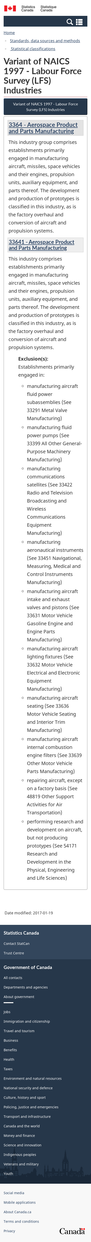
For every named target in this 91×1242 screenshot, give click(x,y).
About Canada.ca (17, 1212)
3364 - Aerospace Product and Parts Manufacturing (43, 127)
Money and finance (19, 1135)
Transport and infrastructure (27, 1116)
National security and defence (28, 1088)
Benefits (10, 1050)
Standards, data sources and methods (45, 40)
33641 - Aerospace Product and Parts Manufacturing (41, 245)
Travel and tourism (19, 1031)
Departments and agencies (26, 987)
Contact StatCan (17, 943)
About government (19, 996)
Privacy (9, 1231)
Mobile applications (20, 1202)
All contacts (13, 977)
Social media (14, 1193)
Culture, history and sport (25, 1097)
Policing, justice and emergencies (31, 1107)
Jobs (7, 1012)
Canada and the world (22, 1126)
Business (11, 1040)
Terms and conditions (21, 1221)
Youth (8, 1173)
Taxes (8, 1069)
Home (9, 32)
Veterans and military (21, 1164)
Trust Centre (14, 953)
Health (9, 1059)
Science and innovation (22, 1145)
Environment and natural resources (33, 1078)
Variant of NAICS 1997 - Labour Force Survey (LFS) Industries (45, 106)
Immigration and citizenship (27, 1021)
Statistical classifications (32, 48)
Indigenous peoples (20, 1154)
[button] (46, 21)
